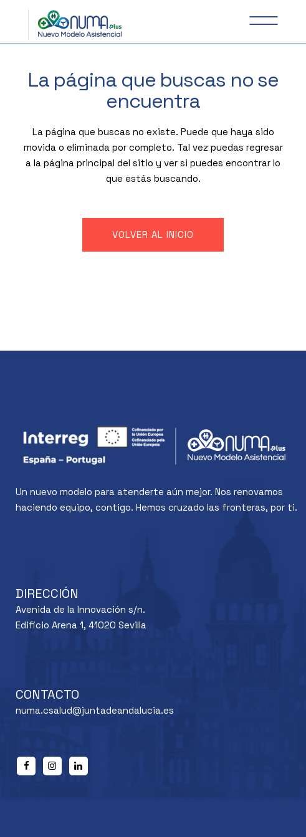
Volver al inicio (153, 234)
